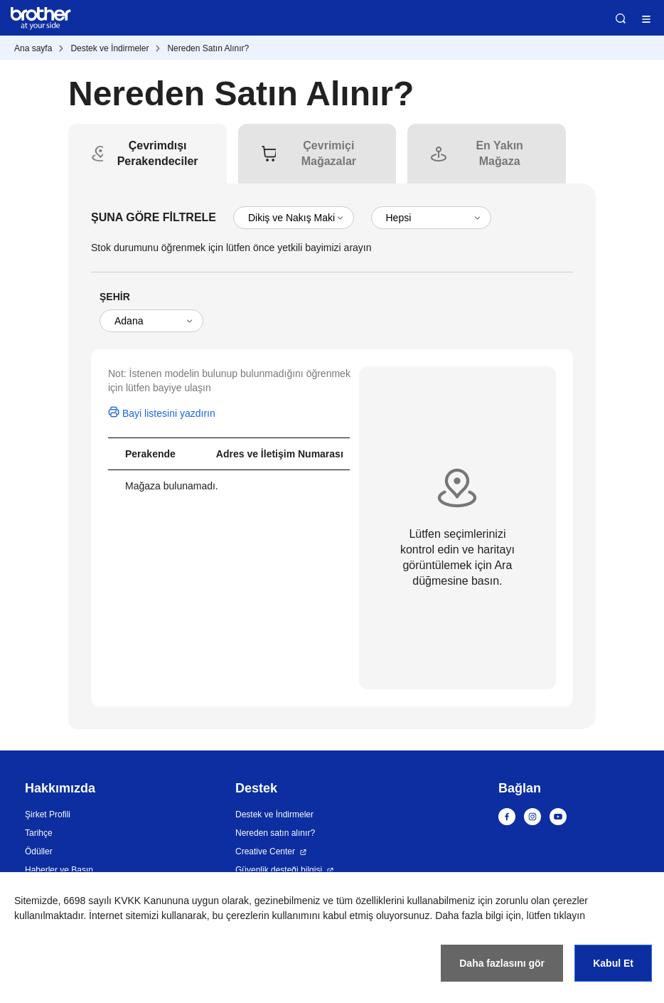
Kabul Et (613, 963)
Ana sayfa (33, 48)
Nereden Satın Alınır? (208, 48)
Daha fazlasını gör (502, 963)
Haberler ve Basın (59, 870)
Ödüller (39, 851)
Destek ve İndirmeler (109, 48)
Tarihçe (39, 833)
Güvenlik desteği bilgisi (278, 870)
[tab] (158, 153)
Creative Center (265, 851)
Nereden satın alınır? (275, 833)
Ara (621, 18)
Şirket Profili (47, 814)
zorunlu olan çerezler (542, 900)
